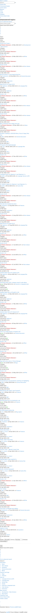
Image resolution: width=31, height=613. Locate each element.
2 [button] (0, 28)
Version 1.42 (3, 233)
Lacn (3, 146)
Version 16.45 (3, 194)
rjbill (2, 136)
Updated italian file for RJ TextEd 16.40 (9, 272)
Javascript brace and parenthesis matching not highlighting (14, 380)
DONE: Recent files (5, 420)
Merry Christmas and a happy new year (9, 123)
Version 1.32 (3, 498)
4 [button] (0, 31)
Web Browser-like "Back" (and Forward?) (10, 390)
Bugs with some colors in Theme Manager (10, 361)
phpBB (8, 612)
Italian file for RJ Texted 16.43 (7, 223)
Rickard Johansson (6, 45)
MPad (25, 56)
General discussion (26, 76)
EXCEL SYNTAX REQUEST (7, 469)
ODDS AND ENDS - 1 (5, 430)
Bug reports (19, 411)
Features (22, 205)
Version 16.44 (3, 213)
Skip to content (3, 0)
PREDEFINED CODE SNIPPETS (8, 459)
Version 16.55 (3, 104)
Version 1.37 (3, 321)
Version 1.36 (3, 341)
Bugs (16, 362)
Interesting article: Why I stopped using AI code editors (13, 282)
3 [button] (0, 30)
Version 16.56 (3, 64)
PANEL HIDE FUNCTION (6, 439)
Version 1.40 (3, 302)
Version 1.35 (3, 351)
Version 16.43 (3, 243)
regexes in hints (4, 528)
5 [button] (0, 33)
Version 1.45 (3, 94)
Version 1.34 (3, 371)
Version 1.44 (3, 154)
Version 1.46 (3, 54)
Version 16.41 (3, 262)
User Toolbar (3, 488)
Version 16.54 (3, 113)
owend (3, 529)
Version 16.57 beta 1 (5, 43)
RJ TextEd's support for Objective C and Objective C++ (13, 184)
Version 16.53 (3, 164)
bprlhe (3, 176)
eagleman (4, 86)
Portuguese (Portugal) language (8, 145)
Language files (23, 86)
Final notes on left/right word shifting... (9, 508)
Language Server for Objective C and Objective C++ (13, 174)
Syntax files (20, 185)
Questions (20, 529)
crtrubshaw (4, 205)
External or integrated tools (22, 284)
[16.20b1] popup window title (7, 410)
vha (2, 411)
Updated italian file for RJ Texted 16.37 (9, 312)
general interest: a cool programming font (10, 74)
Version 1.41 (3, 253)
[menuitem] (5, 6)
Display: (5, 539)
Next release (27, 66)
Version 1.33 (3, 479)
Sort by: (17, 539)
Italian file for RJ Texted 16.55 (7, 84)
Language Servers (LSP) (23, 176)
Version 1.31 (3, 518)
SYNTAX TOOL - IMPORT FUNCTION (9, 449)
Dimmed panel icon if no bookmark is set (10, 400)
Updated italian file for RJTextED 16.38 (9, 292)
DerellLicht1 (5, 76)
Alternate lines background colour (8, 203)
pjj (2, 284)
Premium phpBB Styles (15, 607)
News (26, 125)
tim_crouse (5, 431)
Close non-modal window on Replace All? (10, 331)
